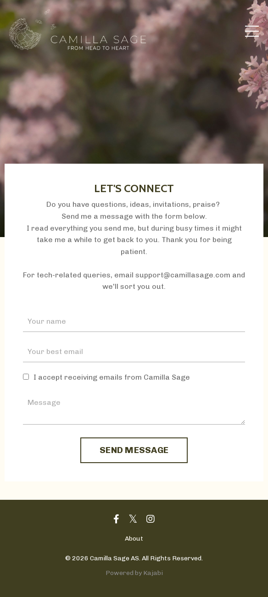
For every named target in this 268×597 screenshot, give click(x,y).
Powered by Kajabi (134, 573)
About (134, 538)
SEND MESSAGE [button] (134, 450)
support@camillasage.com (182, 275)
